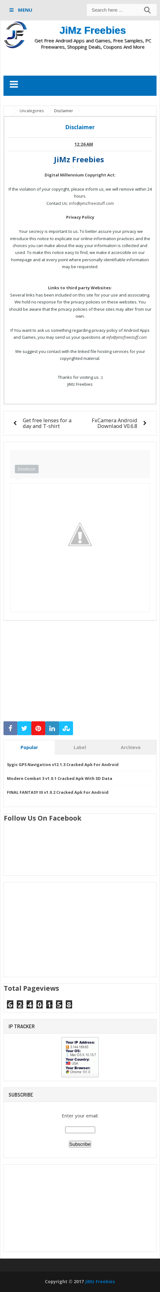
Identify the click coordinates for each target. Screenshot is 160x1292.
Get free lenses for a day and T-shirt (47, 423)
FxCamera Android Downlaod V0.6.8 (114, 423)
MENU (24, 10)
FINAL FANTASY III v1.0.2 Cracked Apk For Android (57, 792)
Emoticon (26, 469)
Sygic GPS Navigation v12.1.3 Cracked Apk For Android (63, 764)
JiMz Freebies (92, 30)
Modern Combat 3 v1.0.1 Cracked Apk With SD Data (59, 778)
